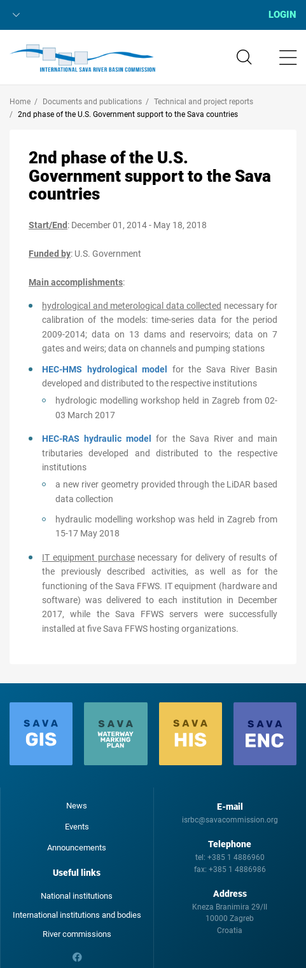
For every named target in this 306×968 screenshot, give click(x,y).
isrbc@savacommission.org (230, 819)
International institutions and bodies (77, 915)
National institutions (77, 896)
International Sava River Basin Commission (82, 58)
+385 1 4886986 (237, 869)
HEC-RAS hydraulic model (96, 438)
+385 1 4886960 (236, 857)
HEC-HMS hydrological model (104, 369)
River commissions (77, 934)
